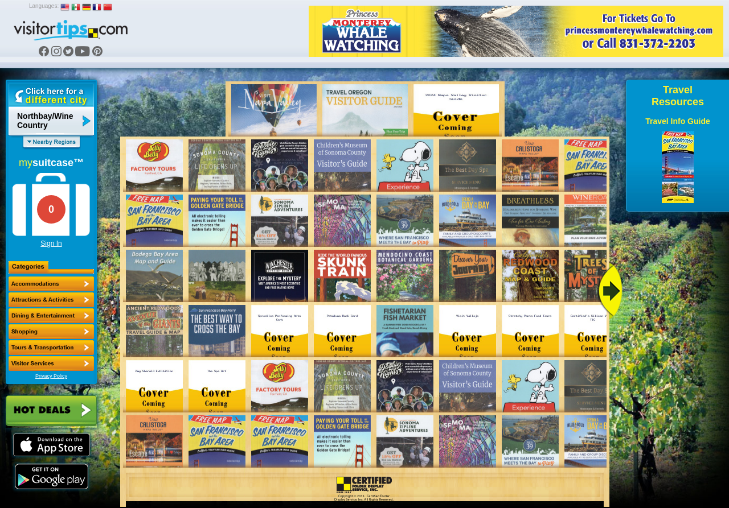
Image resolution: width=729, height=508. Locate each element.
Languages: (44, 6)
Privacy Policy (51, 376)
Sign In (51, 243)
